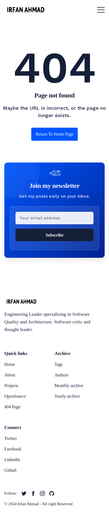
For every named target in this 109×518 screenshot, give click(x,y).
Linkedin (12, 459)
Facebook (12, 449)
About (9, 375)
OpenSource (15, 396)
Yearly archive (67, 396)
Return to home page (54, 134)
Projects (11, 385)
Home (9, 364)
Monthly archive (69, 385)
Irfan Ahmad (28, 503)
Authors (62, 375)
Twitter (10, 438)
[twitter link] (23, 493)
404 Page (12, 406)
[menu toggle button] (101, 10)
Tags (59, 364)
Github (10, 470)
